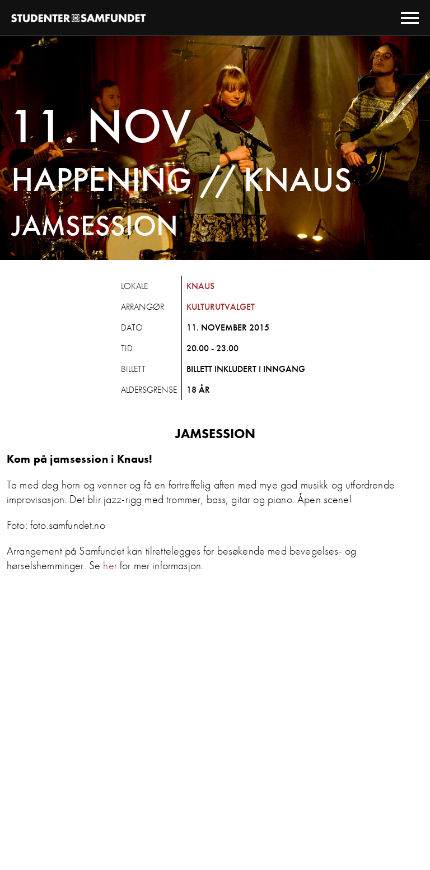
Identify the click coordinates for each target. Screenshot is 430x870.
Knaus (200, 286)
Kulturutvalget (220, 307)
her (109, 565)
